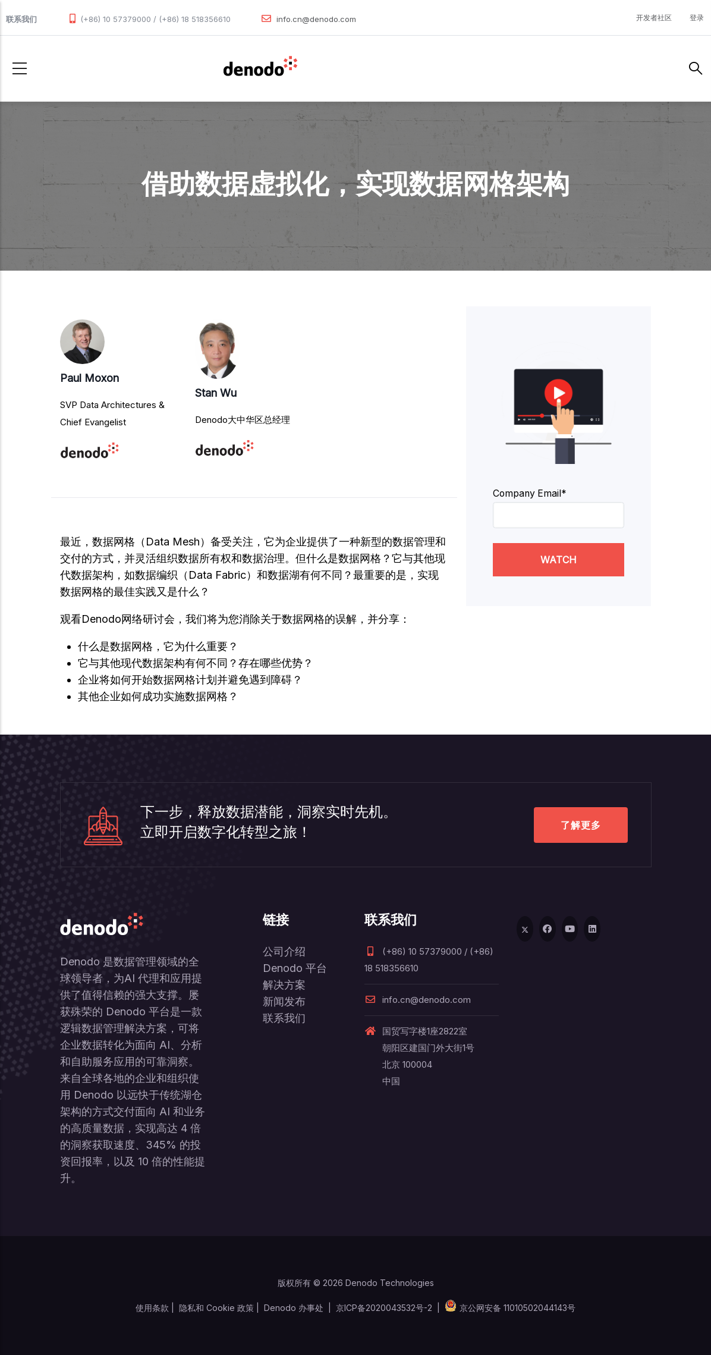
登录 (697, 17)
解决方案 (284, 984)
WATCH (558, 560)
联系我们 (284, 1018)
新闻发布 (284, 1001)
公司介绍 (284, 951)
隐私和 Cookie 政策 (216, 1308)
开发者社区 (654, 17)
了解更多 (581, 825)
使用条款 (152, 1308)
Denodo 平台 (295, 968)
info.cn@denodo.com (316, 19)
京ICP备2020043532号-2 (384, 1308)
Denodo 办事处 (293, 1308)
